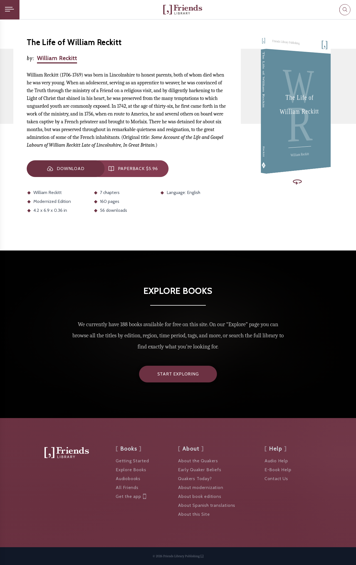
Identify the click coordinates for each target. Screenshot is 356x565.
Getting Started (132, 460)
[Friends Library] (182, 9)
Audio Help (276, 460)
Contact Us (276, 478)
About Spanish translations (206, 505)
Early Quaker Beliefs (199, 469)
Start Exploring (178, 374)
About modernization (200, 487)
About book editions (199, 496)
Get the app (131, 496)
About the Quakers (198, 460)
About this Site (194, 514)
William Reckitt (57, 58)
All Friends (127, 487)
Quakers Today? (195, 478)
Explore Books (131, 469)
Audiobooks (128, 478)
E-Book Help (277, 469)
